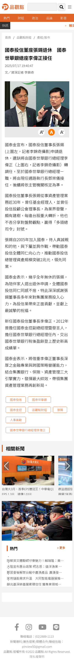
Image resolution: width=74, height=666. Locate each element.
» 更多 (61, 548)
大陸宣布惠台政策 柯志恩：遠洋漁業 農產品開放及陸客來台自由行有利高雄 (35, 566)
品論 (49, 18)
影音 (63, 18)
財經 (21, 18)
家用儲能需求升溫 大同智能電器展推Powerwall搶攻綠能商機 (35, 578)
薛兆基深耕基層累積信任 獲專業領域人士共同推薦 (35, 584)
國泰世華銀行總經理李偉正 (27, 430)
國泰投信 (16, 399)
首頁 (8, 37)
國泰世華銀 (39, 399)
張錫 (60, 410)
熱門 (7, 18)
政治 (35, 18)
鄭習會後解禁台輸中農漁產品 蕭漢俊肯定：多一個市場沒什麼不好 (35, 572)
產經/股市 (43, 37)
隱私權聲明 (37, 656)
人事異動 (16, 420)
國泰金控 (16, 410)
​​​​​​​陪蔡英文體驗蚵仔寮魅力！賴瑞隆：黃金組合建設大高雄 (35, 560)
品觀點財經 (24, 37)
